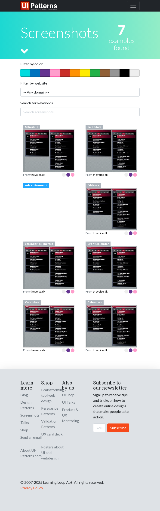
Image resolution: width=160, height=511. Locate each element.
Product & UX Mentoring (70, 415)
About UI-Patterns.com (31, 453)
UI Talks (68, 402)
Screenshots (30, 415)
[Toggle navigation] (133, 5)
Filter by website (33, 83)
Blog (24, 395)
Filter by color (31, 64)
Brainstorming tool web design (52, 395)
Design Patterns (27, 405)
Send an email (31, 437)
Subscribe (118, 428)
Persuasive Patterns (49, 411)
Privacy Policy (31, 488)
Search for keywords (36, 103)
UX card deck (52, 434)
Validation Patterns (49, 424)
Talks (24, 422)
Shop (24, 430)
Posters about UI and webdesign (52, 452)
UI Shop (68, 395)
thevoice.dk (38, 174)
